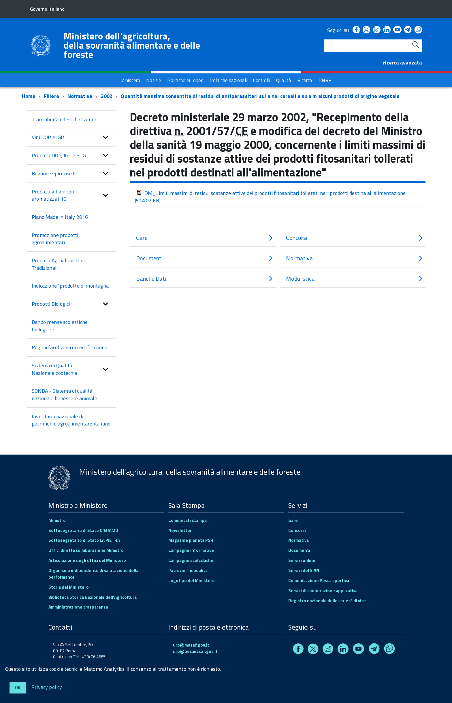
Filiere (51, 96)
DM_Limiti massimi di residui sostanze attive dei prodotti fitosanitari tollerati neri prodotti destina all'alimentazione (270, 196)
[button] (105, 137)
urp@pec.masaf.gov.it (195, 651)
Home (28, 96)
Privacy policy (46, 687)
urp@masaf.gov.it (191, 645)
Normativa (80, 96)
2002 (107, 96)
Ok (17, 687)
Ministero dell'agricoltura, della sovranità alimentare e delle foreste (132, 45)
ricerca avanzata (402, 62)
